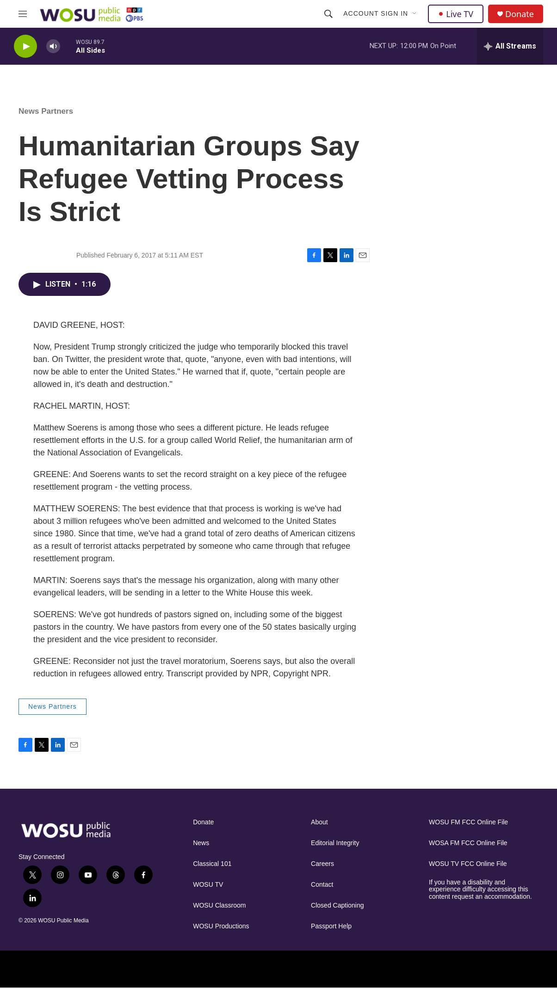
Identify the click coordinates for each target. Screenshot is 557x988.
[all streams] (510, 46)
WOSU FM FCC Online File (468, 822)
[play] (25, 46)
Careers (322, 863)
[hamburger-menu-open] (22, 14)
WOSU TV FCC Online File (468, 863)
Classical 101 (212, 863)
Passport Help (331, 926)
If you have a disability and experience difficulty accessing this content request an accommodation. (480, 890)
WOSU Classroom (219, 905)
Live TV (455, 13)
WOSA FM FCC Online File (468, 843)
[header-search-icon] (328, 14)
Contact (322, 884)
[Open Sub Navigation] (415, 14)
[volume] (53, 46)
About (319, 822)
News (201, 843)
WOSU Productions (221, 926)
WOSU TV (208, 884)
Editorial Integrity (335, 843)
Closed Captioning (337, 905)
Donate (519, 14)
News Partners (46, 111)
